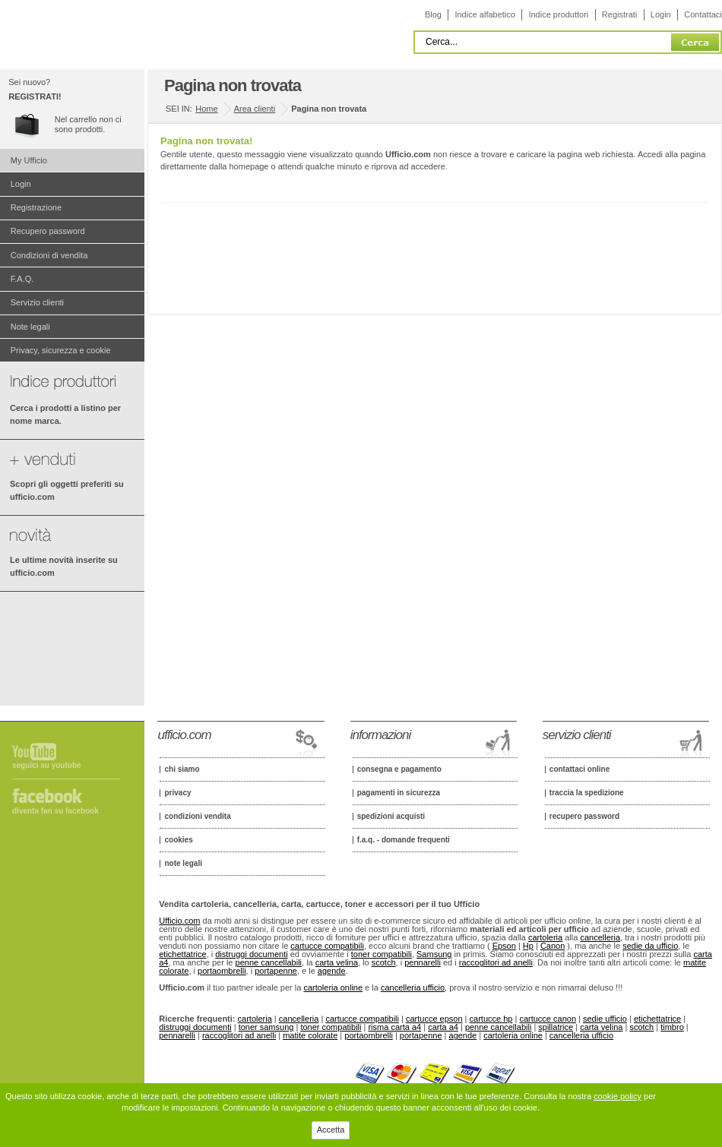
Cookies (178, 840)
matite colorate (310, 1035)
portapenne (276, 970)
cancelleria (600, 937)
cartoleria (545, 937)
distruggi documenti (251, 954)
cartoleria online (333, 987)
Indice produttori (558, 14)
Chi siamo (181, 769)
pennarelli (422, 962)
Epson (504, 945)
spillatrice (555, 1027)
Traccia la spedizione (586, 793)
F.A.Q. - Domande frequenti (403, 840)
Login (661, 14)
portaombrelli (222, 970)
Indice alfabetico (484, 14)
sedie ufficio (605, 1018)
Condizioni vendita (197, 816)
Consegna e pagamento (399, 769)
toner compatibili (381, 954)
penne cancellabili (269, 962)
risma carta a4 (394, 1027)
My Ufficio (29, 160)
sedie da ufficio (650, 945)
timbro (672, 1027)
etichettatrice (182, 954)
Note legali (30, 326)
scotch (384, 962)
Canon (552, 945)
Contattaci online (579, 769)
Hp (528, 945)
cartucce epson (434, 1018)
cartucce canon (547, 1018)
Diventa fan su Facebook (55, 811)
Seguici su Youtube (46, 765)
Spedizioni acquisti (391, 816)
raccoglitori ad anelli (496, 962)
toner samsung (266, 1027)
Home (206, 108)
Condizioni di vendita (49, 255)
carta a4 (443, 1027)
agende (332, 970)
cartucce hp (491, 1018)
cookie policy (617, 1096)
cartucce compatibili (327, 945)
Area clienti (254, 108)
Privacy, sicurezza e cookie (61, 350)
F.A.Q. (22, 278)
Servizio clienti (37, 302)
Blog (433, 14)
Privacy (177, 793)
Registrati (619, 14)
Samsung (433, 954)
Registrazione (36, 207)
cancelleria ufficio (413, 987)
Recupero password (48, 230)
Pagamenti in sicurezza (398, 793)
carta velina (336, 962)
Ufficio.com (179, 920)
